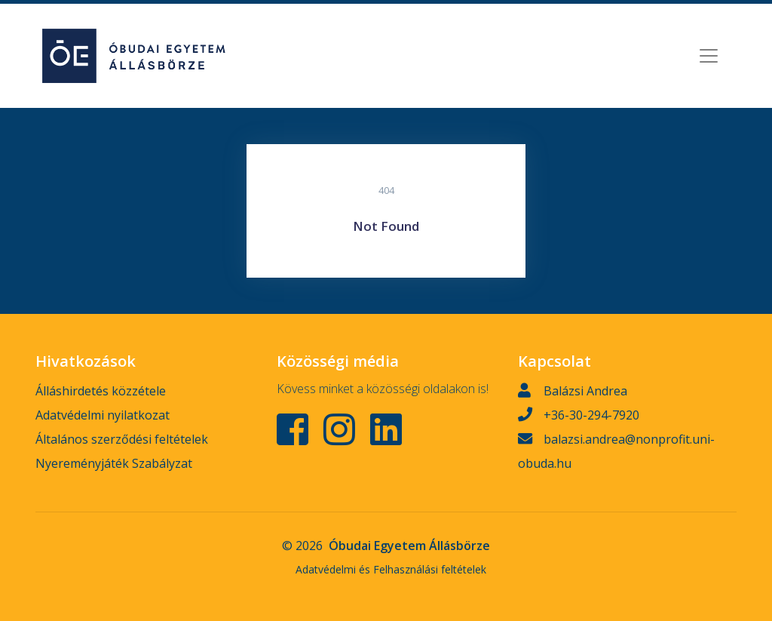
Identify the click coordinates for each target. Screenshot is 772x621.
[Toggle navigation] (709, 56)
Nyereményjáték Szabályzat (113, 463)
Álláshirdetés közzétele (100, 391)
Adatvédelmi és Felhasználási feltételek (391, 569)
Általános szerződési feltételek (121, 439)
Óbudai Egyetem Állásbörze (409, 545)
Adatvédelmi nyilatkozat (102, 415)
